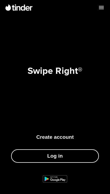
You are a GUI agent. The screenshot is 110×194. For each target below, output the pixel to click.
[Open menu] (101, 7)
